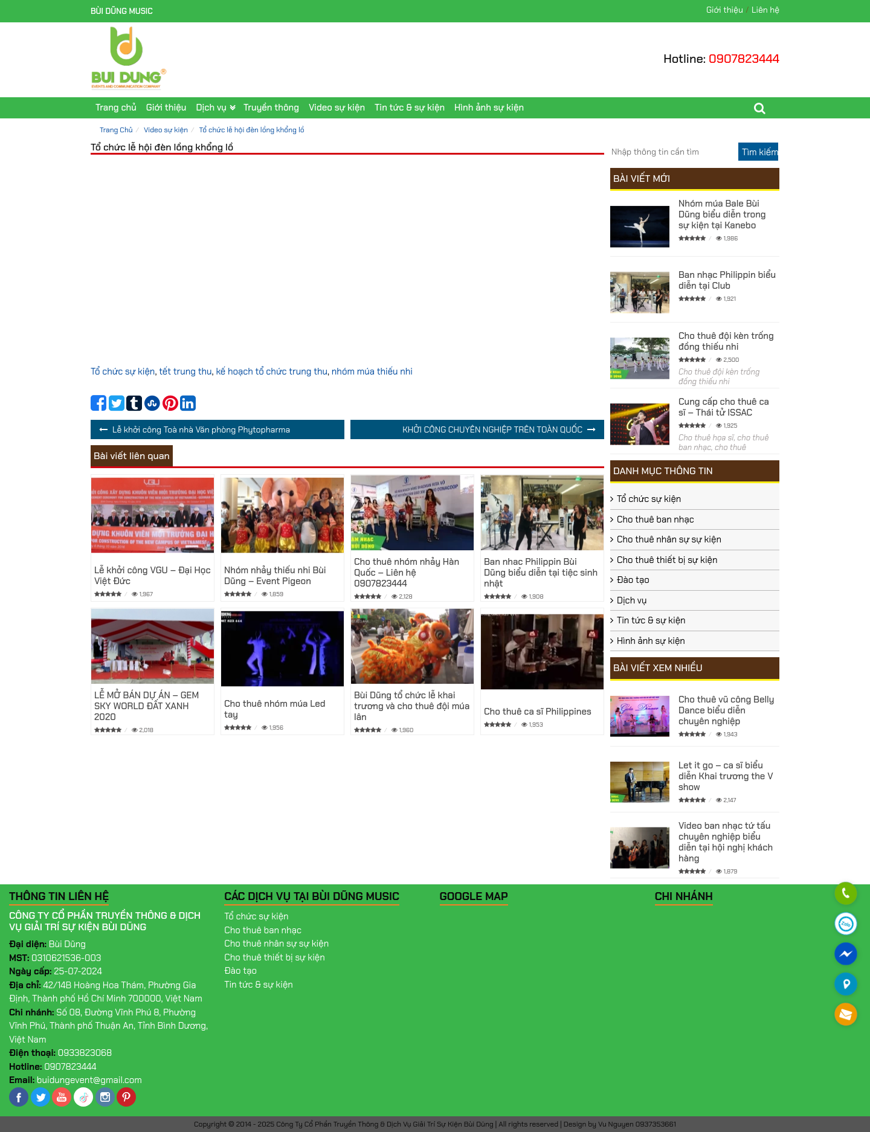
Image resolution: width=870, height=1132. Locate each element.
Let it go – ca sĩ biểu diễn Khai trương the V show (725, 776)
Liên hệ (765, 9)
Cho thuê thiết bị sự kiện (667, 560)
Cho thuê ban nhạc (655, 519)
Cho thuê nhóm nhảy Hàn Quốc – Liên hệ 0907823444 (406, 573)
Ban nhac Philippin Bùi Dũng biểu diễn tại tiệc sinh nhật (541, 573)
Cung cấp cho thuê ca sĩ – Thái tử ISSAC (723, 407)
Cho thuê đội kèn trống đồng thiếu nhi (726, 341)
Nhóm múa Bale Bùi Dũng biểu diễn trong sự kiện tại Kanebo (722, 214)
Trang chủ (116, 107)
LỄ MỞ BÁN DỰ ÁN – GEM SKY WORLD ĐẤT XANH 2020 (146, 706)
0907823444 (744, 58)
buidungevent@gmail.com (89, 1080)
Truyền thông (271, 107)
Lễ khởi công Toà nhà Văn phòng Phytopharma (201, 429)
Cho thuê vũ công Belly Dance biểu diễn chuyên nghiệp (726, 710)
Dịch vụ (211, 107)
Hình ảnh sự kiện (489, 107)
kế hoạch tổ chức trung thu (271, 371)
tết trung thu (185, 371)
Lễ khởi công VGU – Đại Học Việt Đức (152, 575)
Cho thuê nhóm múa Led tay (275, 709)
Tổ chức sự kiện (123, 371)
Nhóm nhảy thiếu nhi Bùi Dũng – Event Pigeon (275, 575)
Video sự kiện (337, 107)
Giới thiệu (724, 9)
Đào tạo (633, 580)
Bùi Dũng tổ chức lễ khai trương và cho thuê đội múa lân (411, 706)
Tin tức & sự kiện (410, 107)
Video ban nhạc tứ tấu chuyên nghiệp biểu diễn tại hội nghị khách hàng (725, 842)
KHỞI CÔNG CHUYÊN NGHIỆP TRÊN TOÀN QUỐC (492, 429)
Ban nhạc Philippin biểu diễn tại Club (727, 280)
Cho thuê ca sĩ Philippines (537, 712)
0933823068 (85, 1053)
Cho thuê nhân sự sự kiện (669, 539)
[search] (758, 152)
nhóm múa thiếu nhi (372, 371)
